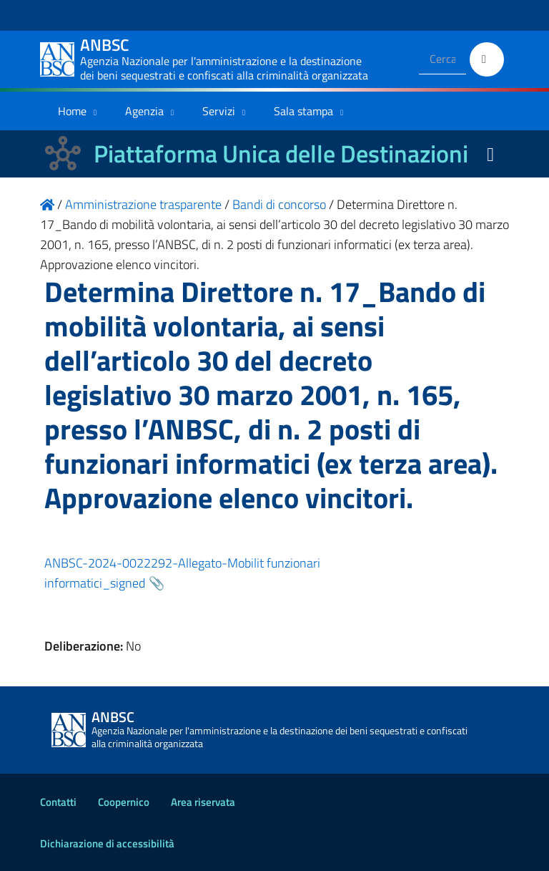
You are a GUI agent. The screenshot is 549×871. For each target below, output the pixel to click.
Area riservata (203, 802)
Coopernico (123, 802)
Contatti (58, 802)
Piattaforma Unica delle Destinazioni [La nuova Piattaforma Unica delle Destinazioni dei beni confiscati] (281, 153)
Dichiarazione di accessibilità (107, 843)
